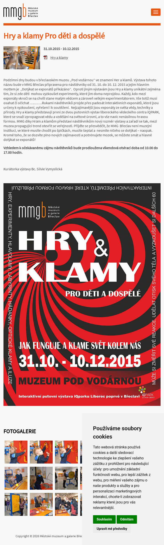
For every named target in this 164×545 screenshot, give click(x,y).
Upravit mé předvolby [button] (112, 529)
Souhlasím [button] (104, 519)
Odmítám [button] (127, 519)
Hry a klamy (59, 57)
